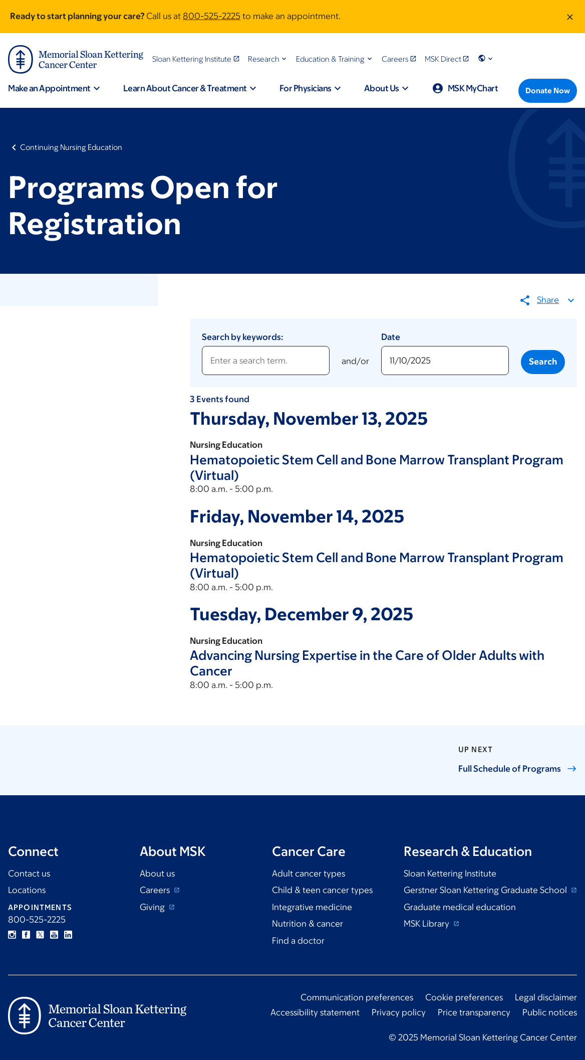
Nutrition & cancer (307, 924)
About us (157, 873)
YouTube (54, 935)
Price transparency (474, 1012)
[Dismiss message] (570, 16)
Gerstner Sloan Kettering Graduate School (486, 890)
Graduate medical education (460, 907)
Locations (27, 890)
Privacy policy (399, 1012)
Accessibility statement (315, 1012)
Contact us (29, 873)
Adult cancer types (308, 873)
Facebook (26, 935)
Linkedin (68, 935)
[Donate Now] (547, 91)
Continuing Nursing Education (71, 147)
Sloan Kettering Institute (450, 873)
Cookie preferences (464, 997)
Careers (156, 890)
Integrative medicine (312, 907)
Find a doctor (298, 941)
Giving (153, 907)
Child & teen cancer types (322, 890)
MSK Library (427, 924)
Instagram (12, 935)
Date (390, 337)
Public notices (549, 1012)
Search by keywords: (242, 337)
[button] (268, 59)
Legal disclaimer (546, 997)
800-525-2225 (211, 16)
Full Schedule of (517, 769)
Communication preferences (357, 997)
